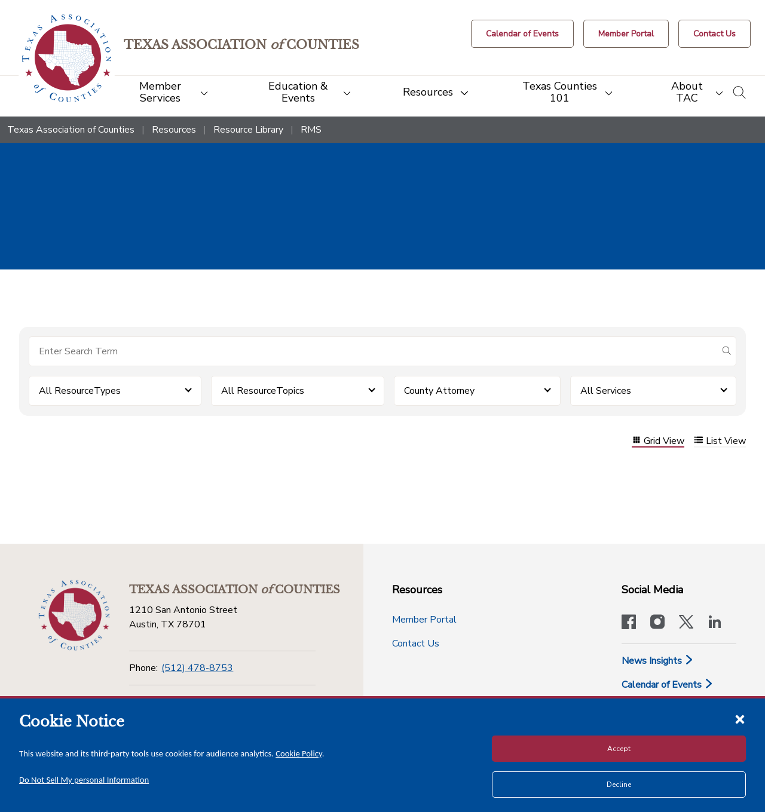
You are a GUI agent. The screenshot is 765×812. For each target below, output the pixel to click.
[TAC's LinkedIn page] (715, 623)
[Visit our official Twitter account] (686, 623)
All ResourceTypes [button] (80, 390)
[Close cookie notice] (740, 719)
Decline (619, 784)
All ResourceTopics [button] (262, 390)
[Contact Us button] (714, 34)
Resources (174, 129)
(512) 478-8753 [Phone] (197, 668)
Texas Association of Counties (70, 129)
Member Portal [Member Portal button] (424, 619)
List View (720, 441)
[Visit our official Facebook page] (629, 623)
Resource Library (248, 129)
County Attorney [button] (439, 390)
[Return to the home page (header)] (66, 58)
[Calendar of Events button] (522, 34)
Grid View (658, 441)
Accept (619, 748)
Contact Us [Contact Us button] (415, 643)
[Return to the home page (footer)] (74, 615)
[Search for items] (373, 351)
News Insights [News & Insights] (658, 660)
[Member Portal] (626, 34)
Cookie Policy (299, 753)
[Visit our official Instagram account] (657, 623)
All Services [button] (605, 390)
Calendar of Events (668, 684)
